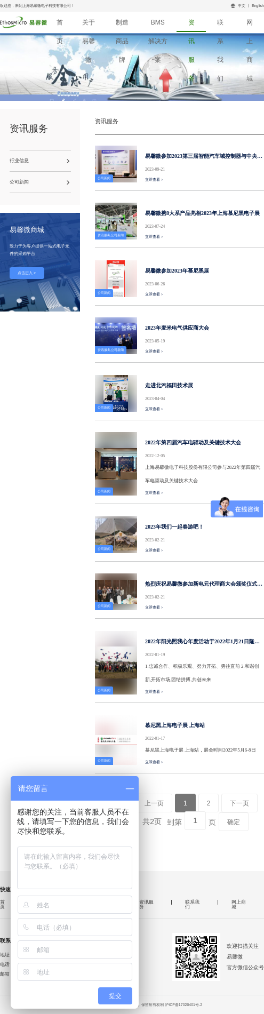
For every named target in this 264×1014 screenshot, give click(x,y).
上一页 (154, 803)
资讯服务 (191, 25)
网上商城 (249, 25)
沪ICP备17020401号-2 (183, 1005)
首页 (60, 25)
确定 (233, 822)
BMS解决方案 (157, 25)
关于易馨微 (88, 25)
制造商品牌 (122, 25)
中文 (241, 5)
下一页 (239, 803)
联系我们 (220, 25)
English (258, 5)
